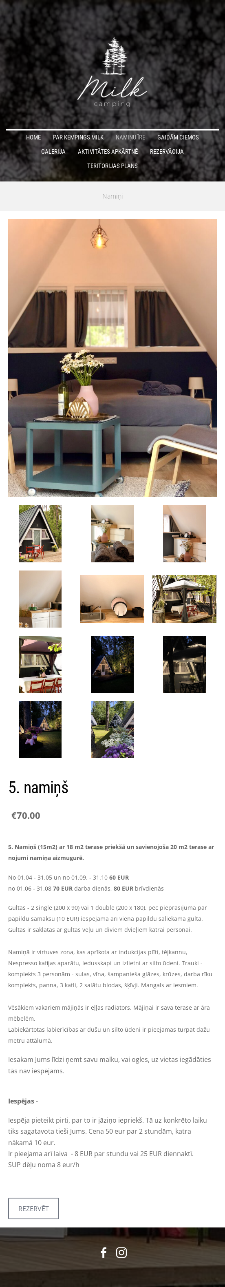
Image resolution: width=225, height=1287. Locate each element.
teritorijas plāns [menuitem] (112, 166)
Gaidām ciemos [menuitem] (178, 137)
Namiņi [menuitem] (112, 196)
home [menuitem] (33, 137)
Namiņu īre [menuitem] (130, 137)
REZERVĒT (33, 1208)
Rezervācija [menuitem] (167, 151)
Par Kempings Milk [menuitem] (78, 137)
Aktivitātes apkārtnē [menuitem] (108, 151)
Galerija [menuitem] (53, 151)
